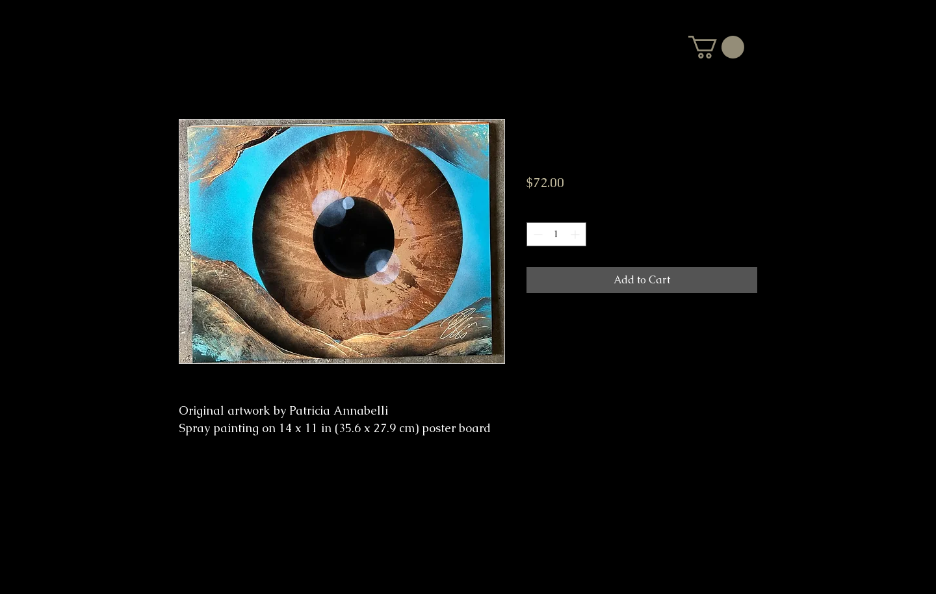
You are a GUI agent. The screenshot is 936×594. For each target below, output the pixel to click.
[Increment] (576, 234)
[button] (716, 47)
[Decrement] (536, 234)
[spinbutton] (556, 234)
